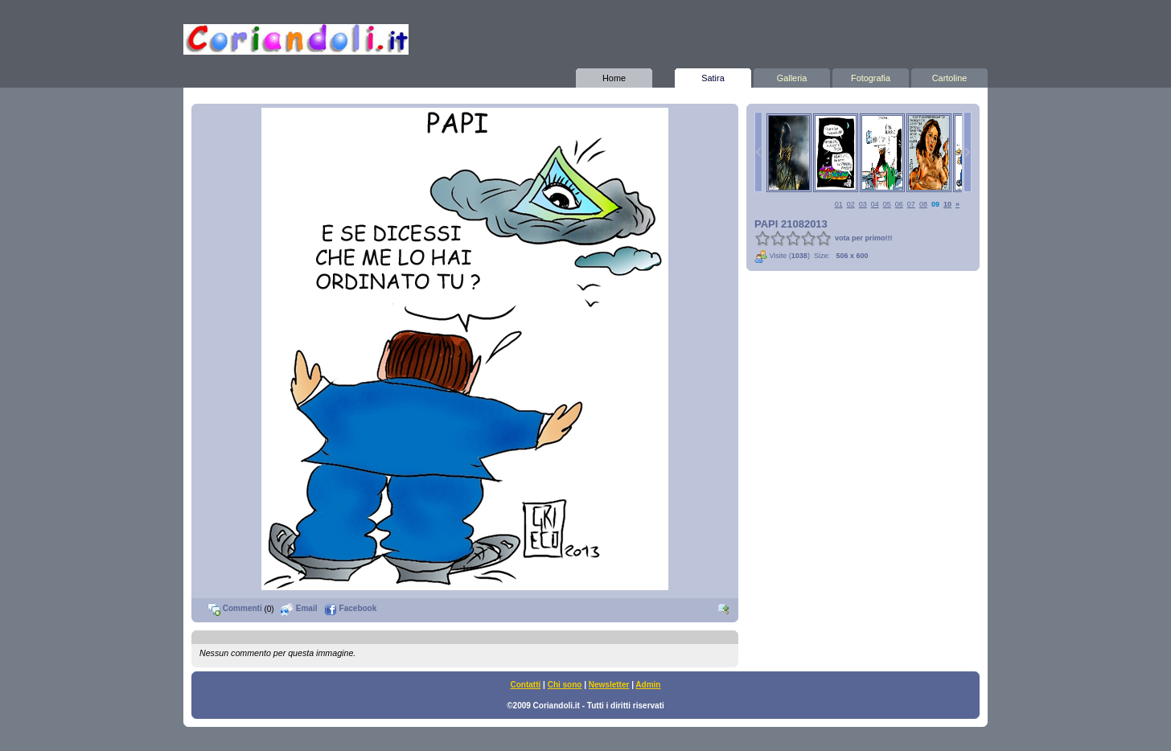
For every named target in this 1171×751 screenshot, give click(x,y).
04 (875, 204)
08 (923, 204)
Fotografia (870, 75)
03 (863, 204)
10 (947, 204)
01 (839, 204)
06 (899, 204)
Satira (713, 75)
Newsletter (609, 684)
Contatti (526, 684)
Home (614, 75)
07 (911, 204)
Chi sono (565, 684)
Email (299, 608)
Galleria (792, 75)
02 (851, 204)
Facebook (350, 608)
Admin (647, 684)
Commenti (234, 608)
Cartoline (949, 75)
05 (887, 204)
